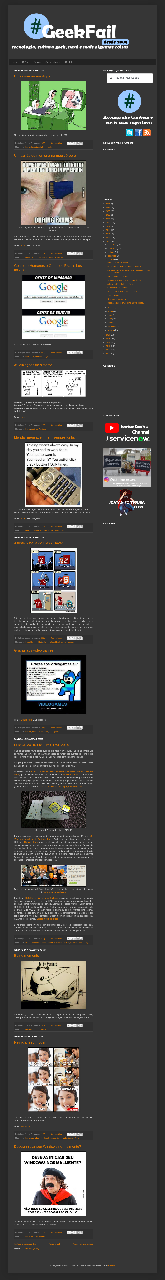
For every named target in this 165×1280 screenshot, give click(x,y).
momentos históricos (41, 530)
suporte (53, 1138)
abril (110, 319)
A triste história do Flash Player (38, 543)
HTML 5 (39, 642)
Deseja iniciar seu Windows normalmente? (47, 1146)
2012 (108, 342)
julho (110, 307)
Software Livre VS (71, 774)
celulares (28, 530)
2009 (108, 354)
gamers (28, 732)
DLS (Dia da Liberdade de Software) (42, 898)
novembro (112, 248)
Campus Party (31, 842)
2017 (108, 234)
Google (45, 357)
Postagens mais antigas (83, 1244)
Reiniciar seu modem (30, 1042)
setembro (112, 256)
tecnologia (48, 147)
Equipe (37, 62)
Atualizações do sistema (33, 365)
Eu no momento (26, 955)
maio (110, 315)
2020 (108, 222)
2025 (108, 204)
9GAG (24, 245)
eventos (59, 943)
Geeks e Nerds (52, 62)
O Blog (25, 62)
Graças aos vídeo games (33, 650)
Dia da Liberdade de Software (37, 943)
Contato (69, 62)
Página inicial (54, 1244)
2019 (108, 226)
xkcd (23, 417)
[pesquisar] (129, 78)
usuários (34, 429)
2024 (108, 207)
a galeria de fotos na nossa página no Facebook (61, 786)
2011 (108, 346)
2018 (108, 230)
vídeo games (54, 732)
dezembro (112, 244)
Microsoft (34, 1236)
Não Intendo (26, 1126)
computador (29, 1029)
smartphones (55, 530)
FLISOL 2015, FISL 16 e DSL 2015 (41, 745)
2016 (108, 237)
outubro (111, 252)
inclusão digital (37, 147)
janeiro (111, 330)
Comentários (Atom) (30, 1249)
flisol (67, 943)
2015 (108, 241)
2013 (108, 338)
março (111, 323)
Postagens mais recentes (25, 1244)
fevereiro (112, 326)
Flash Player (30, 642)
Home (14, 62)
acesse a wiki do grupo (47, 919)
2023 (108, 211)
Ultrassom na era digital (32, 76)
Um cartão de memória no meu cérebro (45, 156)
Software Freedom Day (79, 943)
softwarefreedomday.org (55, 892)
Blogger (111, 1266)
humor (27, 147)
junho (110, 311)
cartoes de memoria (33, 257)
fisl (64, 943)
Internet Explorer (56, 642)
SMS (63, 530)
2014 (108, 335)
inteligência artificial (55, 257)
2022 (108, 215)
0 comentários (56, 143)
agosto (111, 260)
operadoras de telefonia (40, 1138)
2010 (108, 350)
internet (46, 642)
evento (52, 943)
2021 (108, 219)
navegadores (69, 642)
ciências (38, 357)
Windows (42, 429)
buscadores (29, 357)
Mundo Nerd (26, 720)
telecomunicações (64, 1138)
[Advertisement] (127, 173)
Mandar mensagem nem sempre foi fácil (45, 437)
